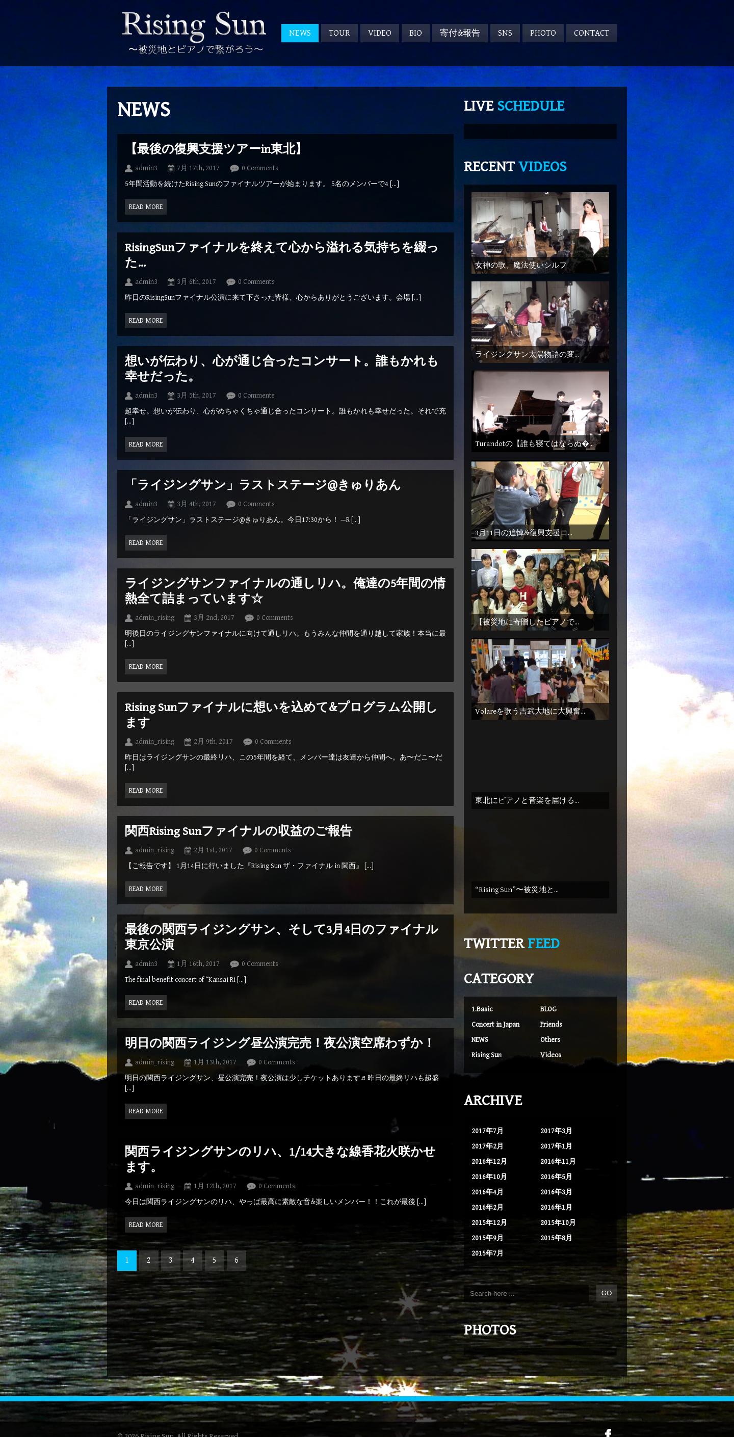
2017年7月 (487, 1123)
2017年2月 (487, 1139)
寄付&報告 (460, 33)
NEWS (300, 33)
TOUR (339, 33)
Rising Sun (486, 1047)
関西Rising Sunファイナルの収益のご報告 (238, 831)
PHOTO (543, 33)
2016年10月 (489, 1169)
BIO (415, 33)
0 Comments (260, 168)
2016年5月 (556, 1169)
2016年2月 (487, 1200)
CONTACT (591, 33)
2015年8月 (556, 1230)
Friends (551, 1017)
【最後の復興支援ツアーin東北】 (216, 149)
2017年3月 (556, 1123)
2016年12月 (489, 1154)
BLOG (548, 1002)
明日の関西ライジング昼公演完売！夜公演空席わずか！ (280, 1043)
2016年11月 (558, 1154)
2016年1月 (556, 1200)
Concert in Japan (495, 1017)
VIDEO (379, 33)
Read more (146, 207)
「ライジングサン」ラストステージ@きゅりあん (263, 485)
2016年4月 (487, 1185)
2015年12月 (489, 1215)
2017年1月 (556, 1139)
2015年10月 (558, 1215)
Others (550, 1032)
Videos (550, 1047)
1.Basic (481, 1002)
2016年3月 (556, 1185)
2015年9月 (487, 1230)
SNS (505, 33)
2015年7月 (487, 1246)
